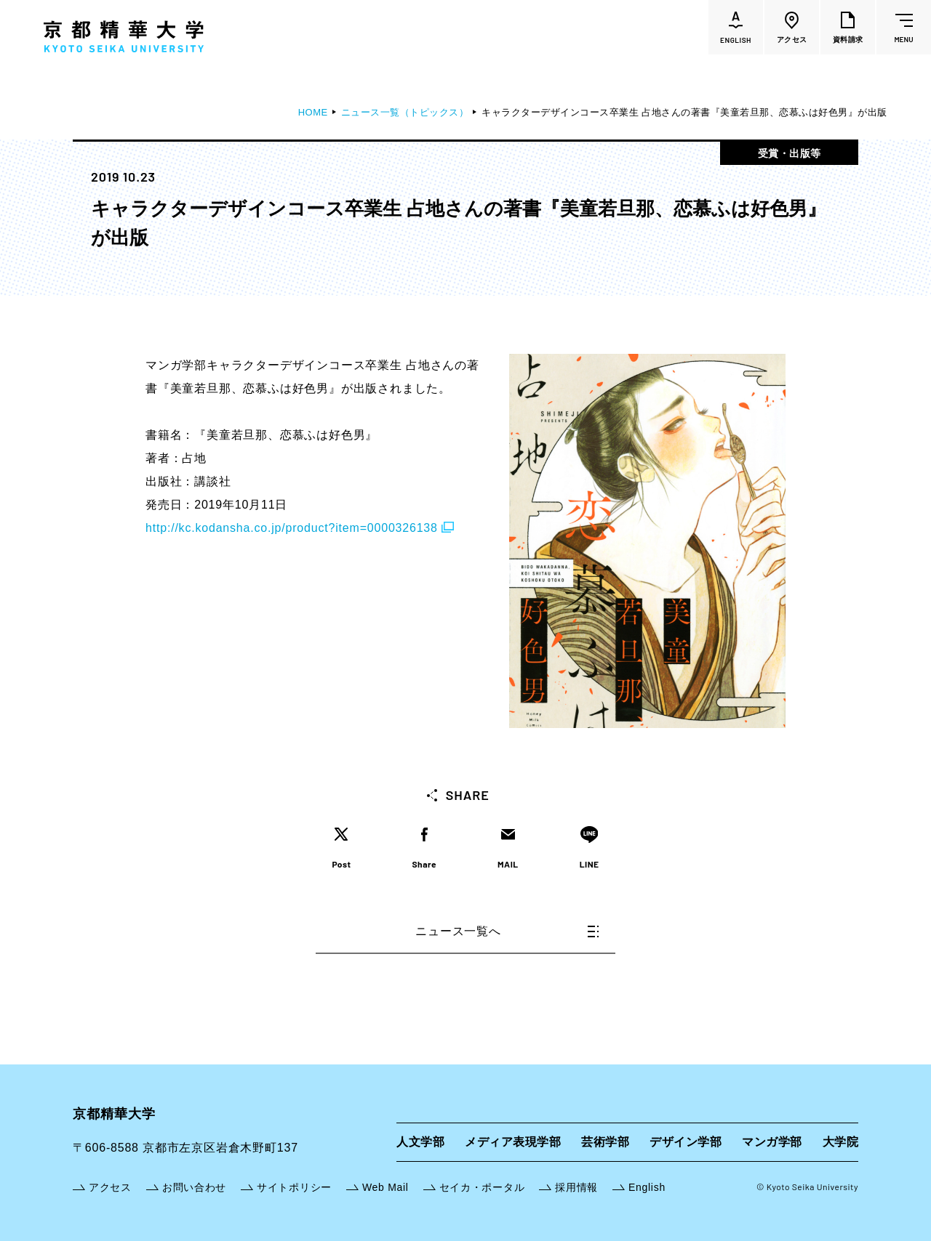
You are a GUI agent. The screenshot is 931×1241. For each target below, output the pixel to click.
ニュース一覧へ (507, 931)
